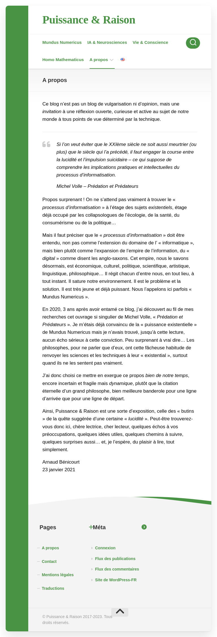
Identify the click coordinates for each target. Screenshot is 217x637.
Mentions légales (58, 575)
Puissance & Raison (88, 19)
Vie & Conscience (150, 42)
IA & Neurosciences (107, 42)
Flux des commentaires (117, 569)
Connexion (105, 548)
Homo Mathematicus (63, 59)
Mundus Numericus (62, 42)
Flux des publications (115, 558)
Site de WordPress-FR (116, 580)
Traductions (53, 588)
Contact (49, 561)
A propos (99, 59)
